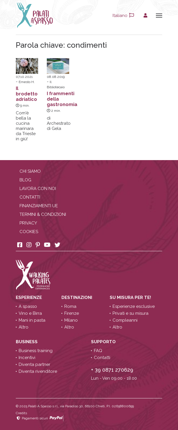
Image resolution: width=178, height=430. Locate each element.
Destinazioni (77, 297)
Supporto (104, 341)
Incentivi (27, 357)
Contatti (30, 197)
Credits (21, 413)
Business (27, 341)
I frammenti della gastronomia (62, 99)
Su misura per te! (131, 297)
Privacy (28, 223)
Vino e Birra (30, 313)
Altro (23, 327)
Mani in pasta (32, 320)
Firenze (71, 313)
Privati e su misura (130, 313)
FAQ (98, 350)
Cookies (29, 231)
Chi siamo (30, 171)
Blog (25, 180)
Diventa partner (34, 364)
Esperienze (29, 297)
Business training (36, 350)
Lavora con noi (38, 188)
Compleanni (125, 320)
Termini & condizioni (43, 214)
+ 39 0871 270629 (112, 370)
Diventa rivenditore (38, 371)
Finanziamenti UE (39, 205)
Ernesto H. (27, 82)
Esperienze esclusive (134, 306)
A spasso (28, 306)
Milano (71, 320)
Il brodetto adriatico (27, 94)
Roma (70, 306)
